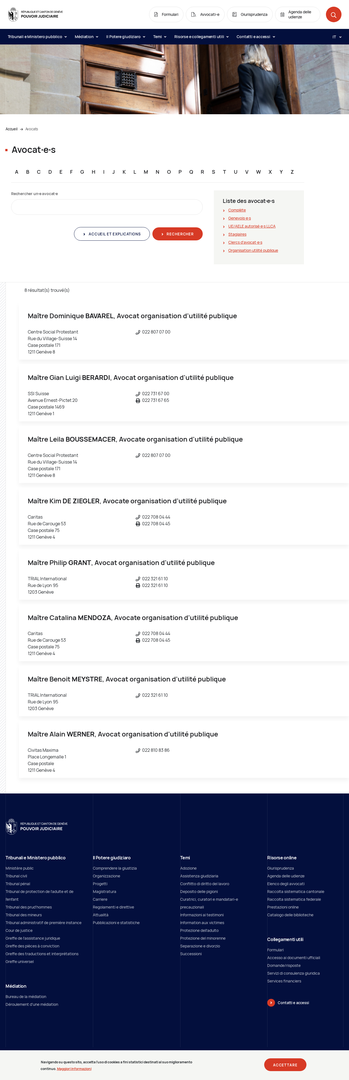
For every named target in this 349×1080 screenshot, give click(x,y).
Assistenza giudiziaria (199, 876)
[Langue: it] (334, 36)
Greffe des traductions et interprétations (42, 953)
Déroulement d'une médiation (32, 1004)
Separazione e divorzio (200, 946)
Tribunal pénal (18, 883)
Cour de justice (19, 930)
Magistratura (104, 891)
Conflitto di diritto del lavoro (204, 883)
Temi (159, 36)
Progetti (100, 883)
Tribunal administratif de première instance (43, 922)
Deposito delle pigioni (199, 891)
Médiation (86, 36)
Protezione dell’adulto (199, 930)
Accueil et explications (114, 234)
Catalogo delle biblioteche (290, 914)
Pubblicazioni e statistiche (116, 922)
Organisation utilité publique (253, 250)
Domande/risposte (284, 965)
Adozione (188, 868)
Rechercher (180, 234)
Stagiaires (237, 234)
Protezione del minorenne (203, 938)
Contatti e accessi (255, 36)
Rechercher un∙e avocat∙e (34, 193)
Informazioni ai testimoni (202, 914)
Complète (237, 210)
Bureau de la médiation (26, 996)
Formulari (275, 949)
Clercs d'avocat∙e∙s (245, 242)
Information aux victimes (202, 922)
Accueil (12, 128)
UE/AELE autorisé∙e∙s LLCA (252, 226)
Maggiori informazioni (74, 1071)
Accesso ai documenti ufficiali (293, 957)
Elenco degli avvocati (286, 883)
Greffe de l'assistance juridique (33, 938)
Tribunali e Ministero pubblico (37, 36)
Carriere (100, 899)
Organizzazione (106, 876)
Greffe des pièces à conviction (32, 946)
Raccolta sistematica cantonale (295, 891)
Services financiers (284, 981)
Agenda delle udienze (286, 876)
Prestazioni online (283, 907)
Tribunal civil (16, 876)
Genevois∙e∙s (239, 218)
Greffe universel (20, 961)
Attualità (100, 914)
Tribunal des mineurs (24, 914)
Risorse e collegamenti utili (201, 36)
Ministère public (20, 868)
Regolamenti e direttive (113, 907)
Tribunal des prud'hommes (29, 907)
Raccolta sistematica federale (294, 899)
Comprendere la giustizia (115, 868)
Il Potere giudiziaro (125, 36)
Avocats (31, 128)
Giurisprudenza (280, 868)
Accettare (285, 1067)
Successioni (191, 953)
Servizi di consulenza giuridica (293, 973)
